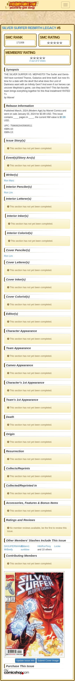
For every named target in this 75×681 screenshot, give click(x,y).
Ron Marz (9, 180)
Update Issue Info (25, 660)
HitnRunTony (44, 546)
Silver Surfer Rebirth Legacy (29, 28)
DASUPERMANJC (13, 546)
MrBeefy (8, 549)
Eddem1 (25, 546)
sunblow (25, 549)
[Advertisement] (38, 17)
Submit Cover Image (48, 660)
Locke (57, 546)
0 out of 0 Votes (37, 61)
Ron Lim (8, 192)
